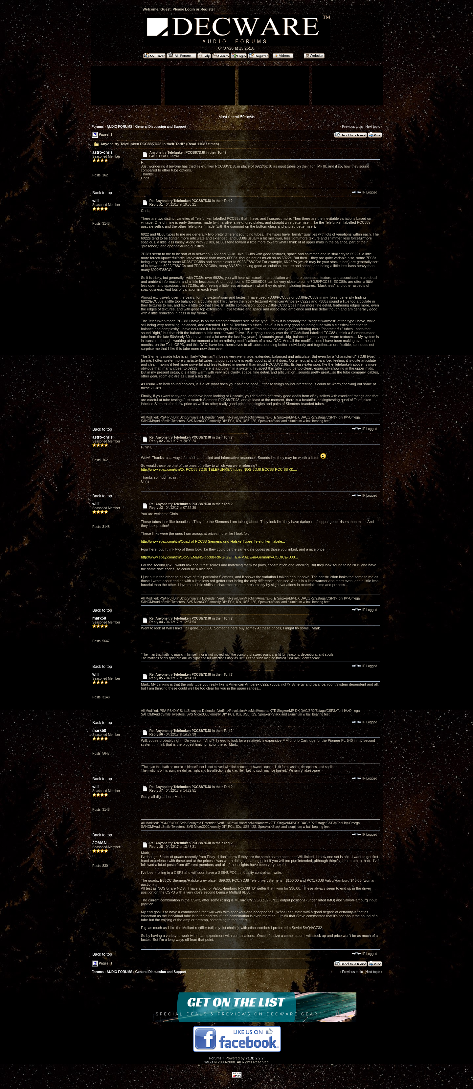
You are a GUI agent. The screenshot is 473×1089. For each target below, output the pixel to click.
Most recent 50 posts (236, 117)
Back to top (102, 193)
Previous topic (352, 126)
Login (190, 9)
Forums (98, 126)
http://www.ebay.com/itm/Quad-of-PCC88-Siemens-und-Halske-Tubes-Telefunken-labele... (213, 541)
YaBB (208, 1062)
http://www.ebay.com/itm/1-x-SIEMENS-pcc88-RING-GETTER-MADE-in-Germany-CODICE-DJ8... (219, 557)
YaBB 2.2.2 (254, 1058)
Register (207, 9)
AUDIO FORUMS (119, 126)
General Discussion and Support (160, 126)
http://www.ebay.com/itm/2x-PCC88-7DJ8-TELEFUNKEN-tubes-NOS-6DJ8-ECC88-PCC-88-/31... (219, 469)
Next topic (372, 126)
